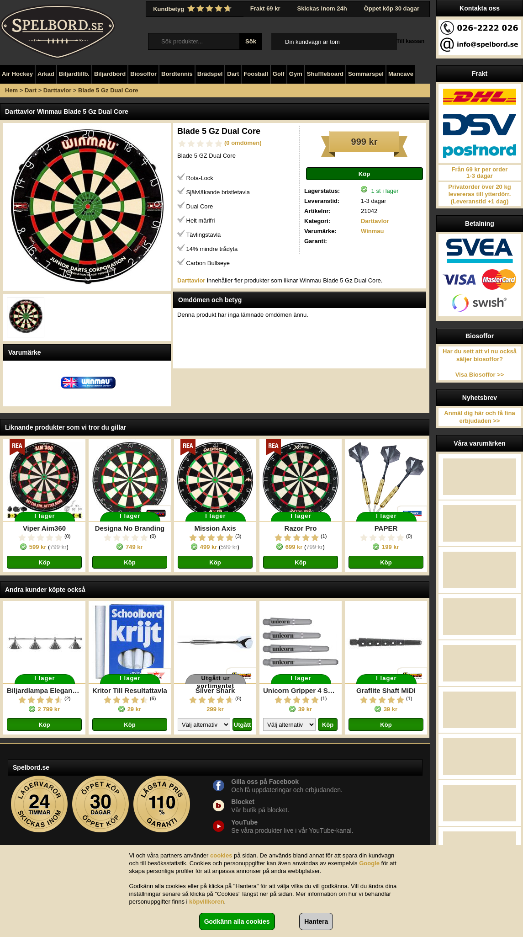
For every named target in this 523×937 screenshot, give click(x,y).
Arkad (45, 73)
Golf (279, 73)
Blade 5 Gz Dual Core (108, 90)
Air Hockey (17, 73)
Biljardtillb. (74, 73)
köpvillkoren (206, 901)
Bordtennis (177, 73)
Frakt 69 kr (265, 8)
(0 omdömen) (243, 142)
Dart (233, 73)
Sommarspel (366, 73)
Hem (11, 90)
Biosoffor (143, 73)
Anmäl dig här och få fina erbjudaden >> (479, 417)
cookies (221, 855)
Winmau (372, 231)
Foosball (255, 73)
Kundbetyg (193, 9)
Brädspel (210, 73)
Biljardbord (110, 73)
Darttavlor (57, 90)
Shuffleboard (325, 73)
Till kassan (410, 41)
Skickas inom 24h (322, 8)
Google (369, 863)
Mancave (400, 73)
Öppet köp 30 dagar (391, 8)
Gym (295, 73)
